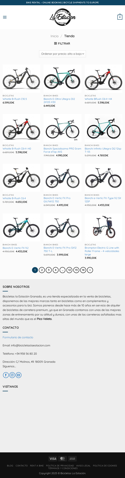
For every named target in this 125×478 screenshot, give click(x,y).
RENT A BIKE (37, 465)
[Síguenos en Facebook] (6, 375)
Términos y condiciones (63, 468)
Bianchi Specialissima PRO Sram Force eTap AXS (62, 150)
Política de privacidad (60, 465)
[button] (5, 17)
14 (83, 270)
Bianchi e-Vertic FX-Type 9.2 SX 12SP (103, 200)
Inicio (55, 36)
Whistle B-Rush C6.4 (14, 198)
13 (76, 270)
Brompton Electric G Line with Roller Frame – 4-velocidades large (102, 251)
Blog (10, 465)
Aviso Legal (83, 465)
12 (69, 270)
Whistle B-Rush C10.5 (15, 99)
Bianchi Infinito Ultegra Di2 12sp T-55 (103, 150)
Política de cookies (105, 465)
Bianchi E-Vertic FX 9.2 (15, 248)
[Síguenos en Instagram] (12, 375)
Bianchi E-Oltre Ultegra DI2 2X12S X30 (59, 100)
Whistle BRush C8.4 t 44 (98, 99)
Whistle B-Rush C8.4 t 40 (17, 148)
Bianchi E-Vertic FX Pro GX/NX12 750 (57, 200)
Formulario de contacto (18, 337)
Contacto (22, 465)
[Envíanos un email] (18, 375)
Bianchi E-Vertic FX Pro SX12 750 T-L (60, 249)
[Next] (90, 270)
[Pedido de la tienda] (62, 53)
